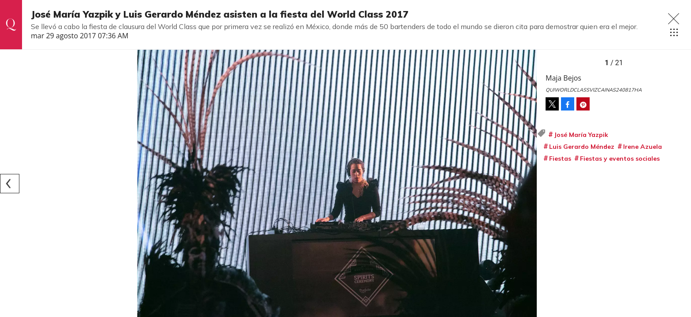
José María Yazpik (581, 135)
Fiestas (560, 158)
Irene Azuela (642, 147)
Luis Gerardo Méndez (581, 147)
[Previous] (9, 183)
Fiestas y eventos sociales (620, 158)
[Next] (527, 183)
